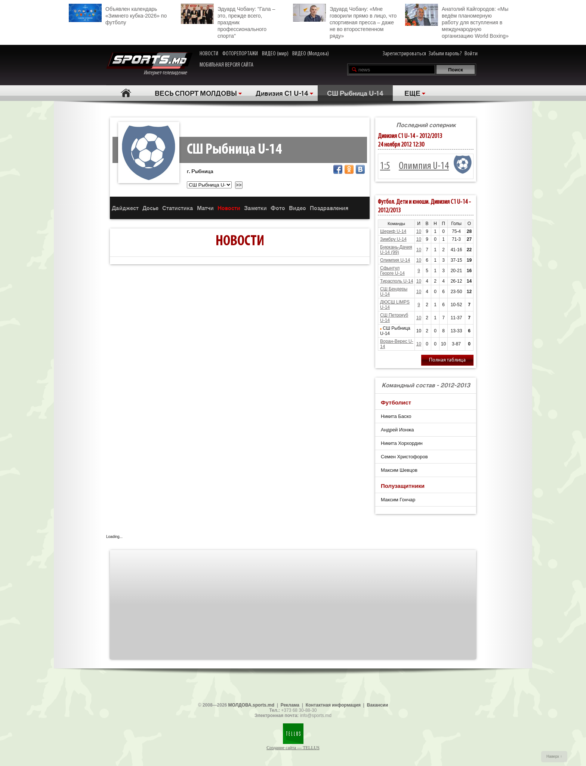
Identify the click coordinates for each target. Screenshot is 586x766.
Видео (297, 207)
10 (418, 231)
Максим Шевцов (399, 470)
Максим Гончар (398, 499)
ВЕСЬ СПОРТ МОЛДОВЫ (196, 92)
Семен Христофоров (404, 456)
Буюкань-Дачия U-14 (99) (396, 249)
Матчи (205, 207)
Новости (229, 207)
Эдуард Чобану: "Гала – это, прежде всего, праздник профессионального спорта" (228, 21)
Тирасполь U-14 (396, 281)
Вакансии (377, 705)
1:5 (385, 166)
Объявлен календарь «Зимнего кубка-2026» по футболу (118, 14)
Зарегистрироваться (404, 54)
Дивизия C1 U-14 (282, 92)
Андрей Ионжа (397, 430)
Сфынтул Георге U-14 (392, 270)
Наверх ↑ (554, 756)
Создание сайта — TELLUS (293, 747)
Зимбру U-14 (393, 239)
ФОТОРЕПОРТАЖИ (240, 54)
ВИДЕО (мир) (275, 54)
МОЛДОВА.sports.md (251, 705)
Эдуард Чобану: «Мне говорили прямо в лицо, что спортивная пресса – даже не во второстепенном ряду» (345, 21)
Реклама (290, 705)
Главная (125, 93)
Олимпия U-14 (424, 166)
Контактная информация (333, 705)
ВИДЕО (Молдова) (310, 54)
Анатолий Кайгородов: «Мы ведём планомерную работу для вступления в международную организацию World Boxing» (457, 21)
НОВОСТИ (209, 54)
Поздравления (329, 207)
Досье (150, 207)
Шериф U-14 (393, 231)
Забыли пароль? (445, 54)
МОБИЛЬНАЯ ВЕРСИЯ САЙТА (226, 65)
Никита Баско (396, 416)
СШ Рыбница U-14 (355, 92)
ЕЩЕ (412, 92)
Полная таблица (447, 360)
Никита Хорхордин (402, 443)
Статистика (177, 207)
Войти (471, 54)
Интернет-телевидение (149, 64)
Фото (278, 207)
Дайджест (125, 207)
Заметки (255, 207)
